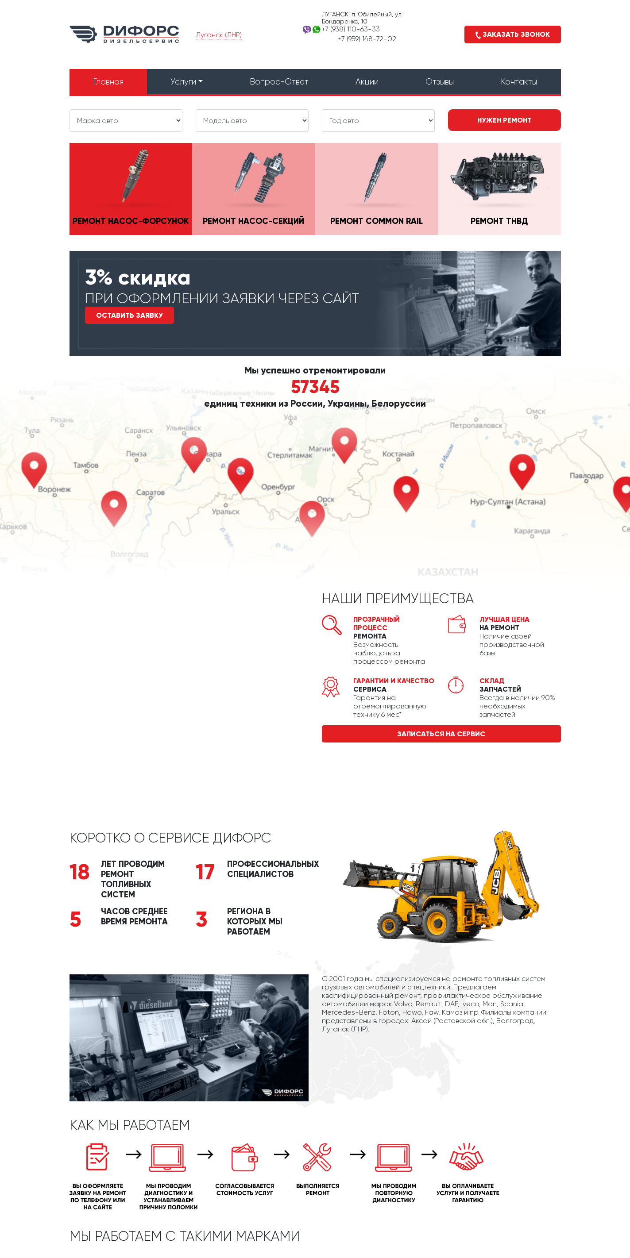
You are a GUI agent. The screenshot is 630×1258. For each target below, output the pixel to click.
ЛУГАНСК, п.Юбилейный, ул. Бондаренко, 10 (362, 18)
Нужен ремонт (504, 120)
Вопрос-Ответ (279, 81)
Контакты (519, 81)
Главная (108, 81)
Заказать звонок (512, 34)
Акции (367, 81)
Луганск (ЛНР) (219, 35)
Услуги (183, 81)
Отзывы (439, 81)
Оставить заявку (129, 315)
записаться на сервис (441, 734)
